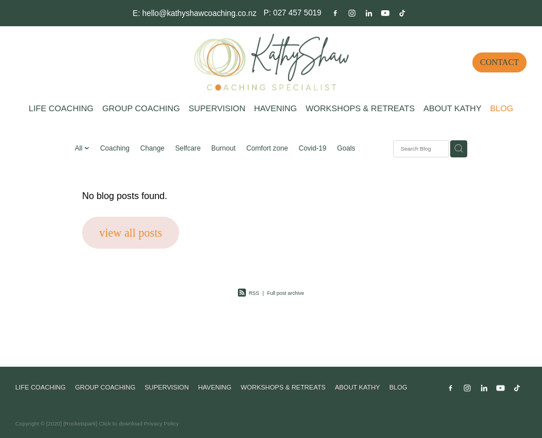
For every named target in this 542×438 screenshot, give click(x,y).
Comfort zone (267, 148)
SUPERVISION (216, 108)
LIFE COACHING (61, 108)
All (79, 148)
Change (152, 148)
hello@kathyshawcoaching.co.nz (199, 12)
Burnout (223, 148)
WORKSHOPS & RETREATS (360, 108)
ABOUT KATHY (452, 108)
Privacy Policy (161, 423)
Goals (346, 148)
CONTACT (499, 62)
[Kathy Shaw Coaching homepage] (271, 62)
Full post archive (285, 293)
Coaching (115, 148)
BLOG (501, 108)
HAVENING (275, 108)
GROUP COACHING (141, 108)
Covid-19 (312, 148)
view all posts (130, 232)
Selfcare (188, 148)
